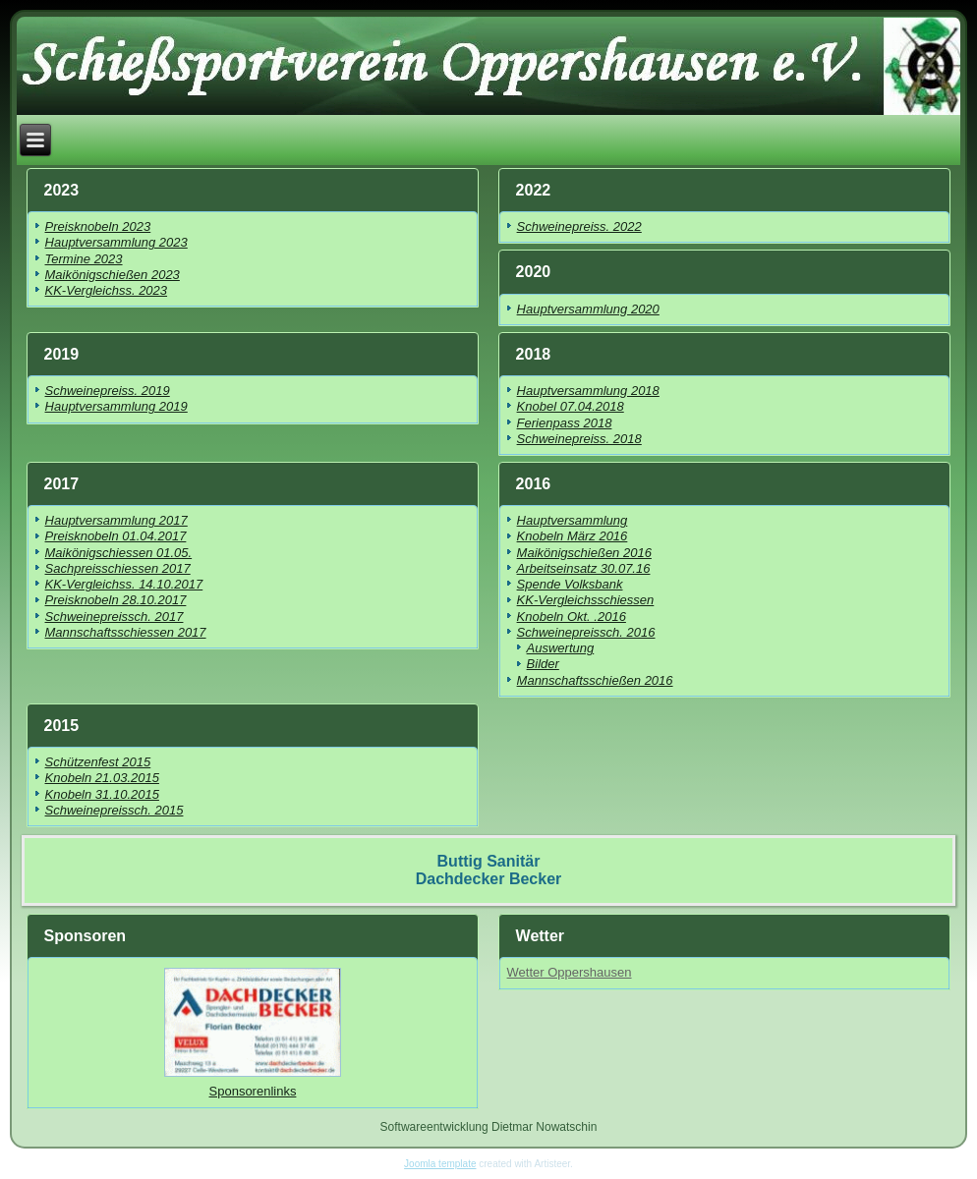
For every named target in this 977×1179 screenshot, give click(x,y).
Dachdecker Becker (489, 878)
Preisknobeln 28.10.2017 (116, 599)
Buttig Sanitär (489, 861)
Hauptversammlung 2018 (588, 390)
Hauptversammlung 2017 (116, 520)
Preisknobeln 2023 (98, 226)
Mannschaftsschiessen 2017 (125, 632)
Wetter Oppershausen (569, 972)
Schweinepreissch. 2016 (586, 632)
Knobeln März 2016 (572, 536)
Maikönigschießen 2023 (112, 274)
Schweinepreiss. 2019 (107, 390)
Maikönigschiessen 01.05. (119, 552)
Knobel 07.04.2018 (570, 406)
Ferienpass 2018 (564, 423)
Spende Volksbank (570, 584)
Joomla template (440, 1163)
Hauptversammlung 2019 (116, 406)
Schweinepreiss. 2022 (579, 226)
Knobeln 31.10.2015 (102, 794)
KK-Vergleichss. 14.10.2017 (124, 584)
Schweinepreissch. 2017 (114, 616)
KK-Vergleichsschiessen (586, 599)
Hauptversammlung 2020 (588, 309)
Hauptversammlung (572, 520)
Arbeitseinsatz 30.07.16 (584, 568)
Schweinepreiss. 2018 (579, 438)
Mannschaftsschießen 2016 (595, 680)
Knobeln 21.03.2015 (102, 777)
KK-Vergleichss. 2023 (106, 290)
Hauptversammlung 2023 (116, 242)
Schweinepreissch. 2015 (114, 810)
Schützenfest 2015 (98, 762)
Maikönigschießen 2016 (584, 552)
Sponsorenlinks (253, 1091)
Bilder (543, 663)
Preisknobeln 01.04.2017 (116, 536)
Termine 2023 (84, 259)
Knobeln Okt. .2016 (571, 616)
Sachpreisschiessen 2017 (118, 568)
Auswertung (561, 648)
